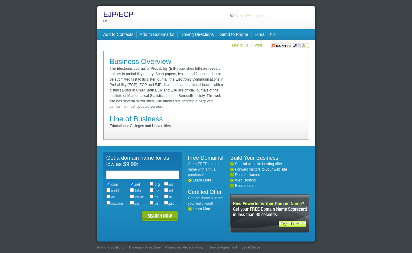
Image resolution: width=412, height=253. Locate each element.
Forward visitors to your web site (261, 169)
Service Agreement (223, 247)
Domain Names (247, 175)
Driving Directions (197, 34)
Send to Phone (234, 34)
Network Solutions (110, 247)
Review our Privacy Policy (184, 247)
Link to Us (240, 45)
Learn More (202, 180)
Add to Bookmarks (157, 34)
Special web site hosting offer (258, 164)
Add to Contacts (118, 34)
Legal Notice (251, 247)
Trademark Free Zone (144, 247)
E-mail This (265, 34)
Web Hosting (245, 180)
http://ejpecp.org (253, 16)
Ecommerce (245, 186)
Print (258, 45)
